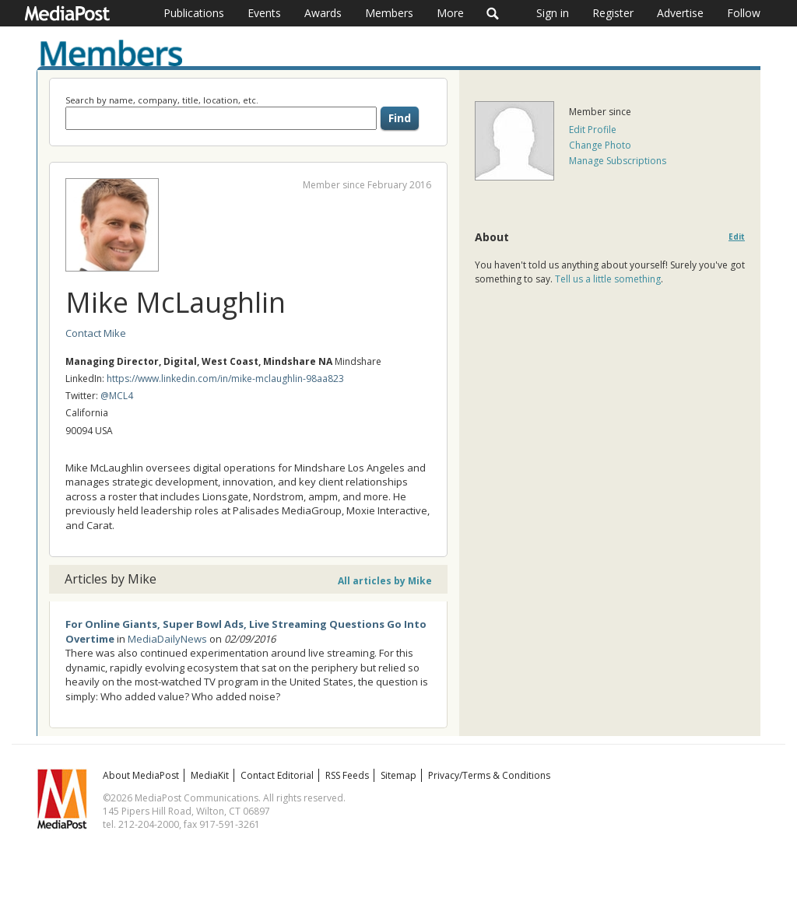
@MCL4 (116, 395)
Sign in (552, 12)
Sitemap (398, 775)
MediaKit (210, 775)
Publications (193, 12)
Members (389, 12)
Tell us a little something (608, 279)
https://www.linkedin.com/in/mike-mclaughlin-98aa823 (225, 378)
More (450, 12)
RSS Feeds (347, 775)
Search (493, 13)
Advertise (680, 12)
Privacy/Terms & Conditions (489, 775)
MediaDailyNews (167, 639)
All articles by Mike (385, 581)
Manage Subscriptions (617, 160)
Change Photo (600, 145)
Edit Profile (592, 129)
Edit (737, 237)
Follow (743, 12)
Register (613, 12)
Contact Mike (95, 333)
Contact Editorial (277, 775)
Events (264, 12)
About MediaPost (141, 775)
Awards (323, 12)
